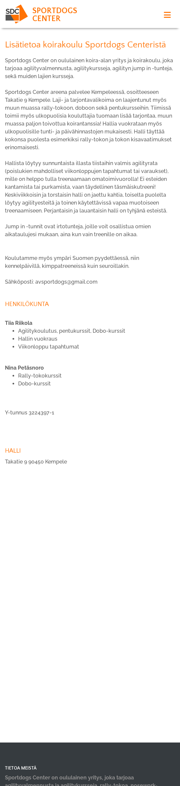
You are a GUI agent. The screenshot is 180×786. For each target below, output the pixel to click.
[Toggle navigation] (167, 15)
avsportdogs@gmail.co (64, 282)
